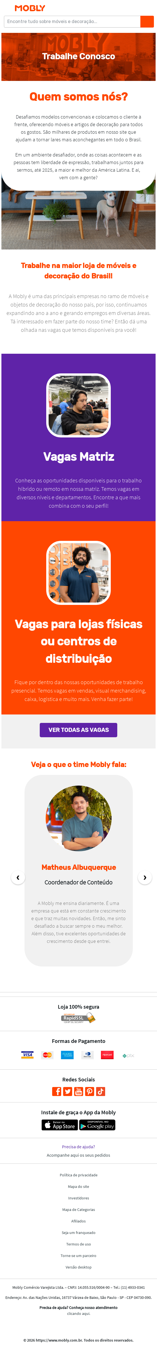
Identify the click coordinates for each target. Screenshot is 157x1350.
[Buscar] (147, 22)
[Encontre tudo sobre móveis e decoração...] (74, 21)
